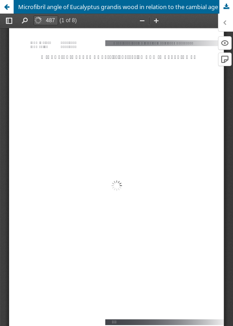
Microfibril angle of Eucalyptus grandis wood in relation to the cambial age (118, 7)
